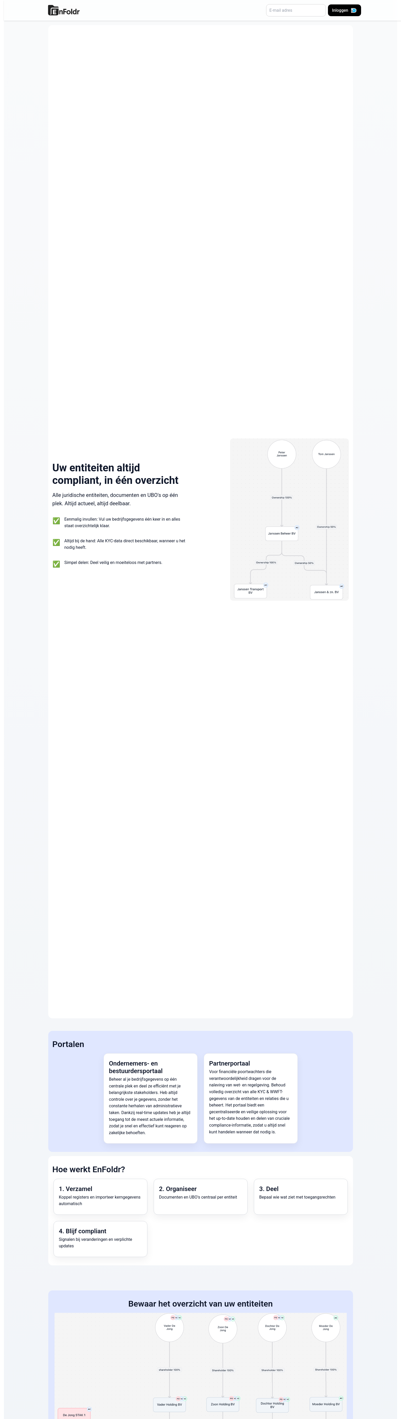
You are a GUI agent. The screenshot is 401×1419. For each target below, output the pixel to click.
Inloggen (344, 10)
